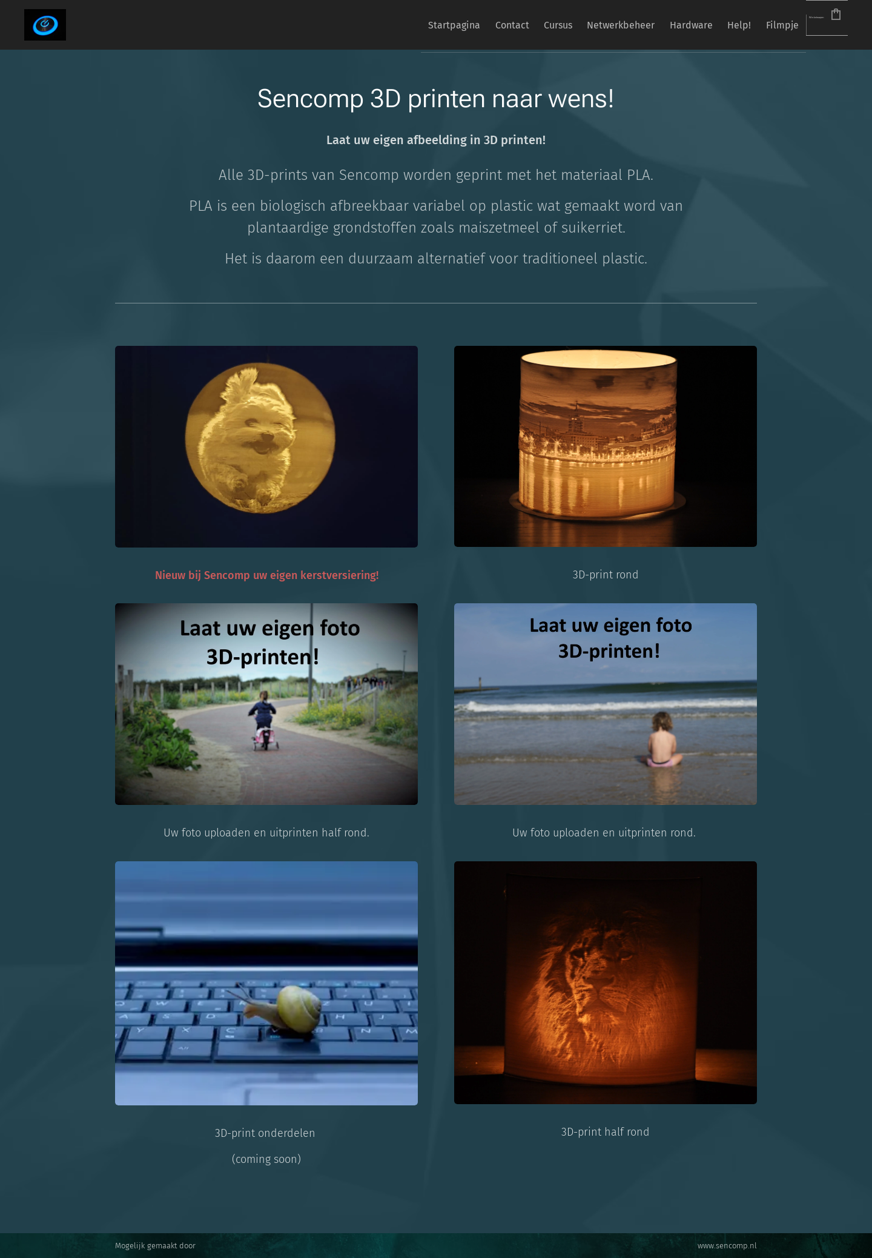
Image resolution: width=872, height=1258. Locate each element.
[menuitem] (358, 25)
